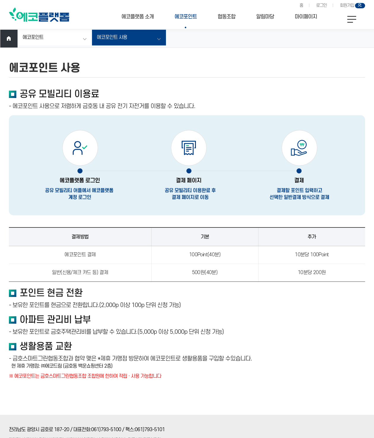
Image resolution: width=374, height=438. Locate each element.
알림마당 (265, 17)
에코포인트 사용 (112, 37)
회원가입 (347, 5)
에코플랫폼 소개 (137, 17)
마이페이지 (306, 17)
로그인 (321, 5)
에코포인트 (186, 17)
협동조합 (226, 17)
